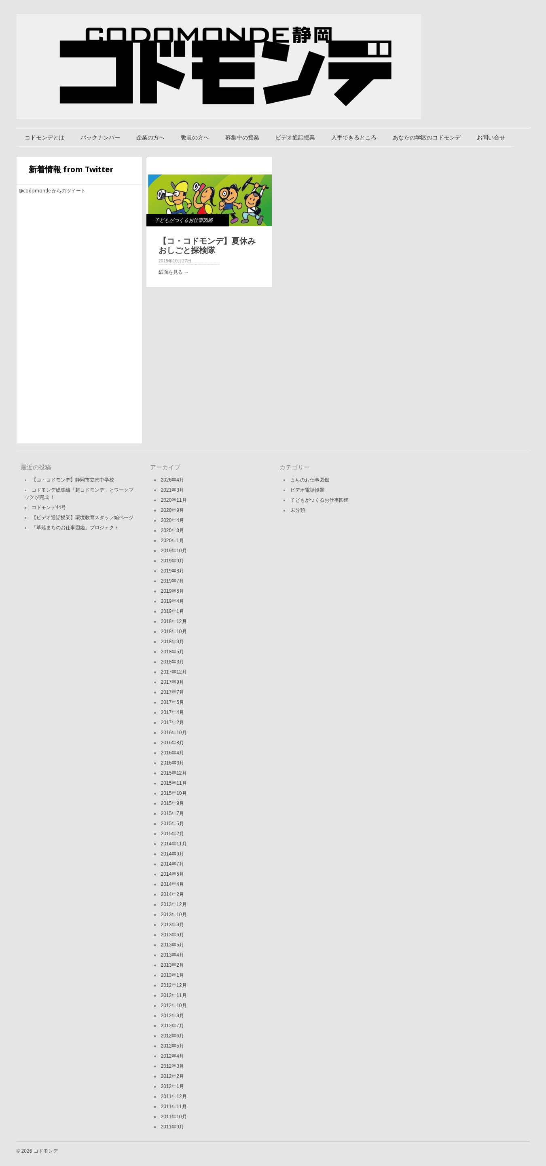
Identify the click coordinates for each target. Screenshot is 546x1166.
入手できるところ (354, 137)
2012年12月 (174, 985)
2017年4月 (172, 712)
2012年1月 (172, 1086)
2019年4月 (172, 601)
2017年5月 (172, 702)
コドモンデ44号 (49, 507)
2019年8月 (172, 571)
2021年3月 (172, 490)
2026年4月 (172, 480)
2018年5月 (172, 652)
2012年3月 (172, 1066)
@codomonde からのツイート (52, 191)
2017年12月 (174, 672)
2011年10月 (174, 1117)
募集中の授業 (242, 137)
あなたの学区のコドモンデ (427, 137)
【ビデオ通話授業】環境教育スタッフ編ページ (82, 517)
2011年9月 (172, 1127)
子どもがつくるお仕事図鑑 (183, 220)
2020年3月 (172, 530)
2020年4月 (172, 520)
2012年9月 (172, 1015)
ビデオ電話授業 (307, 490)
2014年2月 (172, 894)
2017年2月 (172, 722)
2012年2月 (172, 1076)
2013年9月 (172, 924)
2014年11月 (174, 844)
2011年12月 (174, 1096)
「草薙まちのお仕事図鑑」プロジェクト (75, 527)
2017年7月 (172, 692)
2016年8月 (172, 743)
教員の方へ (195, 137)
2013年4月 (172, 955)
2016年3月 (172, 763)
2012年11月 (174, 995)
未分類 (297, 510)
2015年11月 (174, 783)
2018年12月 (174, 621)
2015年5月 (172, 823)
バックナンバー (100, 137)
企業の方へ (150, 137)
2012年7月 (172, 1026)
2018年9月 (172, 641)
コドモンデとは (44, 137)
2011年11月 (174, 1106)
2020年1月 (172, 540)
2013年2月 (172, 965)
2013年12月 (174, 904)
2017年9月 (172, 682)
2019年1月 (172, 611)
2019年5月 (172, 591)
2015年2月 (172, 833)
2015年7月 (172, 813)
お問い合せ (491, 137)
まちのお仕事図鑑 (309, 480)
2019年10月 (174, 550)
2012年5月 (172, 1046)
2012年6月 (172, 1036)
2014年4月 (172, 884)
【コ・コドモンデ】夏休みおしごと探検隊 (207, 245)
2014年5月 (172, 874)
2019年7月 (172, 581)
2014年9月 (172, 854)
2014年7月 (172, 864)
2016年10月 (174, 732)
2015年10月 (174, 793)
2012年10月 (174, 1005)
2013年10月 (174, 914)
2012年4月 (172, 1056)
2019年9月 (172, 561)
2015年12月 (174, 773)
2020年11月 (174, 500)
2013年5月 (172, 945)
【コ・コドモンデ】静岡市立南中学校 (73, 480)
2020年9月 (172, 510)
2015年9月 (172, 803)
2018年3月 (172, 662)
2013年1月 (172, 975)
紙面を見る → (174, 272)
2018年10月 (174, 631)
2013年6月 (172, 935)
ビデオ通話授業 (295, 137)
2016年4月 (172, 753)
